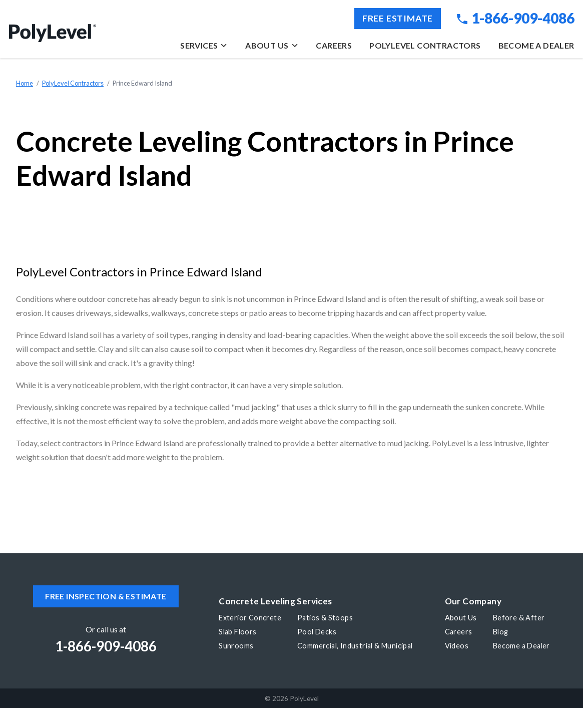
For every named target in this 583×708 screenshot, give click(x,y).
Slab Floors (237, 631)
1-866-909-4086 (515, 18)
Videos (456, 645)
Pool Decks (316, 631)
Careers (334, 45)
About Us (271, 45)
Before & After (519, 617)
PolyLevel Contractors (424, 45)
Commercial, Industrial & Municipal (355, 645)
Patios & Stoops (325, 617)
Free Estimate (397, 18)
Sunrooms (236, 645)
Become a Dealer (536, 45)
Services (204, 45)
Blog (500, 631)
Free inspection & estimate (105, 596)
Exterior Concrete (250, 617)
